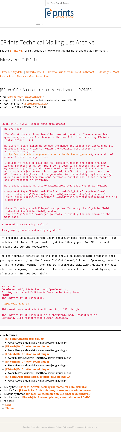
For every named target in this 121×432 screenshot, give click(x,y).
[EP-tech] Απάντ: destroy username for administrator (53, 387)
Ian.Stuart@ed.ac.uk (35, 103)
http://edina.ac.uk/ (16, 303)
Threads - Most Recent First (33, 76)
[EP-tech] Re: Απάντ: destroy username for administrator (55, 390)
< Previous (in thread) (60, 72)
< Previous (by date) (11, 72)
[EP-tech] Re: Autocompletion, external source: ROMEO (55, 397)
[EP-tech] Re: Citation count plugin (27, 346)
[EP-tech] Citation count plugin (24, 339)
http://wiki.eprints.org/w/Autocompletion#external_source (48, 154)
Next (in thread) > (85, 72)
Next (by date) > (35, 72)
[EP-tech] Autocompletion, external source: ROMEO (37, 377)
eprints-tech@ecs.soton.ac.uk (25, 96)
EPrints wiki (16, 50)
